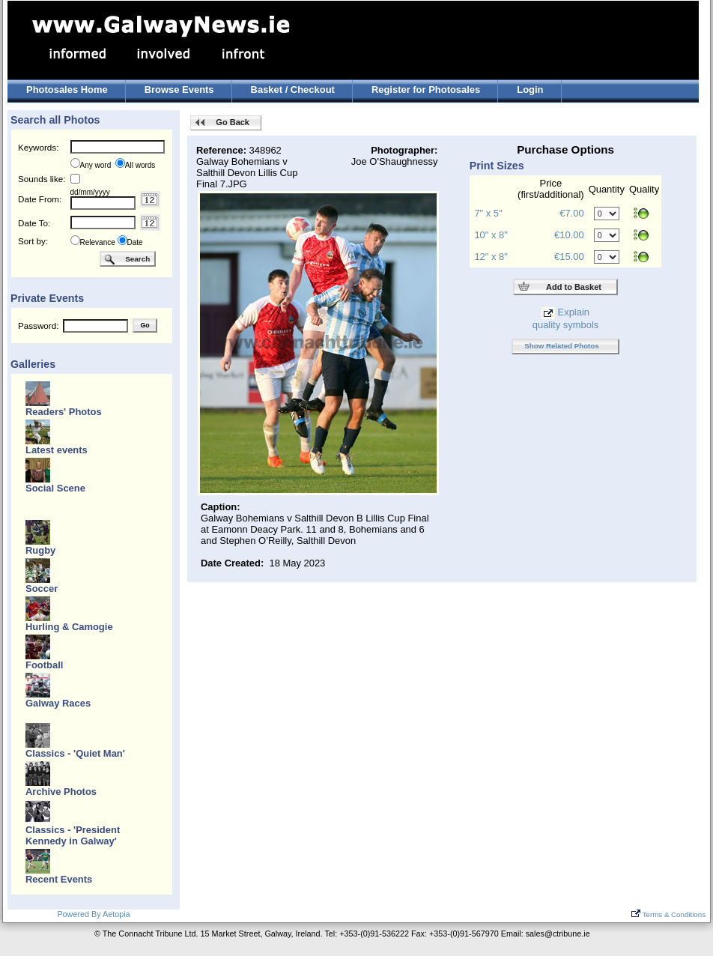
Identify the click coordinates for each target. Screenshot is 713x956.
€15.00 (569, 256)
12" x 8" (490, 256)
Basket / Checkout (293, 89)
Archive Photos (61, 791)
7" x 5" (488, 213)
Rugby (40, 550)
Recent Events (58, 879)
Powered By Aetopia (93, 914)
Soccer (41, 588)
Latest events (56, 450)
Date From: (39, 199)
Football (44, 665)
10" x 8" (490, 234)
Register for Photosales (425, 89)
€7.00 (571, 213)
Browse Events (179, 89)
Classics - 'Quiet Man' (75, 753)
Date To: (34, 223)
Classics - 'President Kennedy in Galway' (72, 835)
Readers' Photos (63, 411)
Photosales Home (67, 89)
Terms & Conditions (668, 914)
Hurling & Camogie (69, 626)
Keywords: (38, 147)
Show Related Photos (561, 346)
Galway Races (58, 703)
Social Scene (55, 488)
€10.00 (569, 234)
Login (530, 89)
